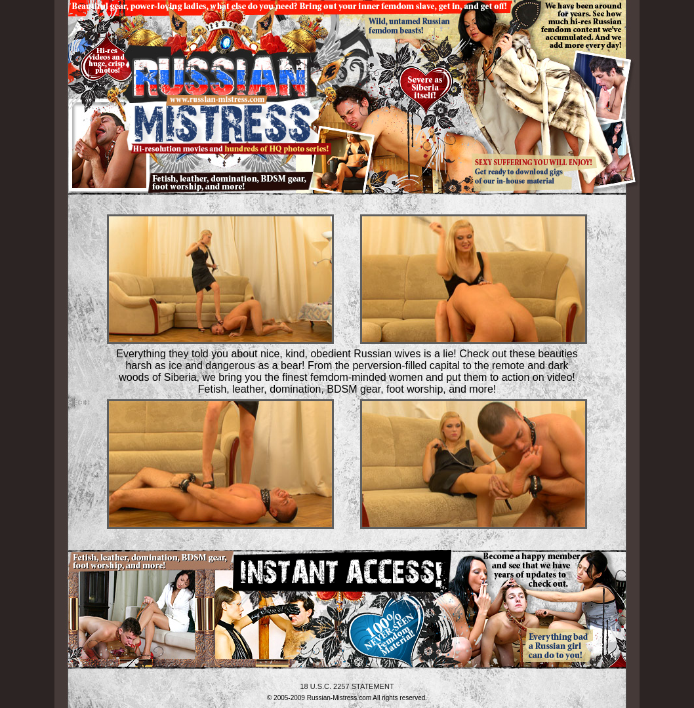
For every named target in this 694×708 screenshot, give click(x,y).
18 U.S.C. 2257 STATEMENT (347, 686)
